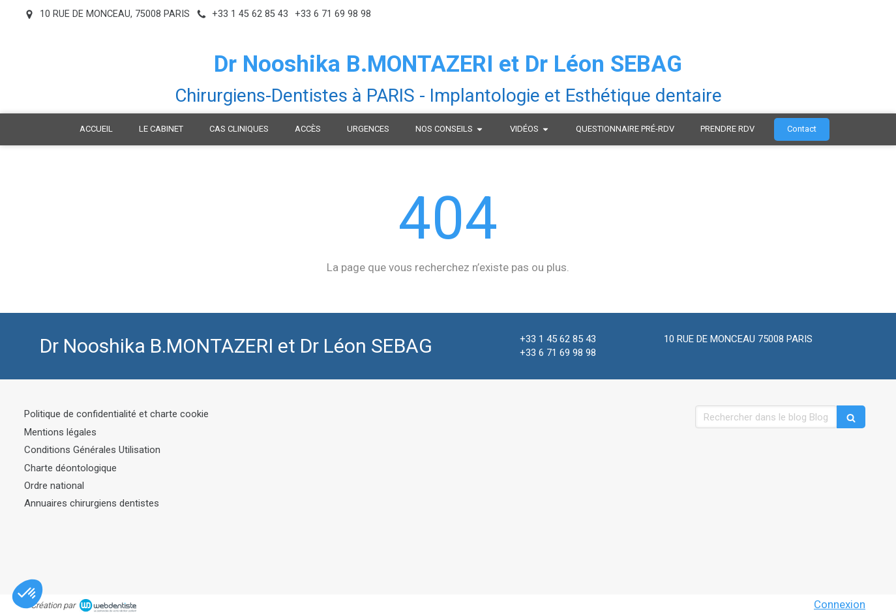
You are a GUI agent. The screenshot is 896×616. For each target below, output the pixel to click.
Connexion (839, 604)
